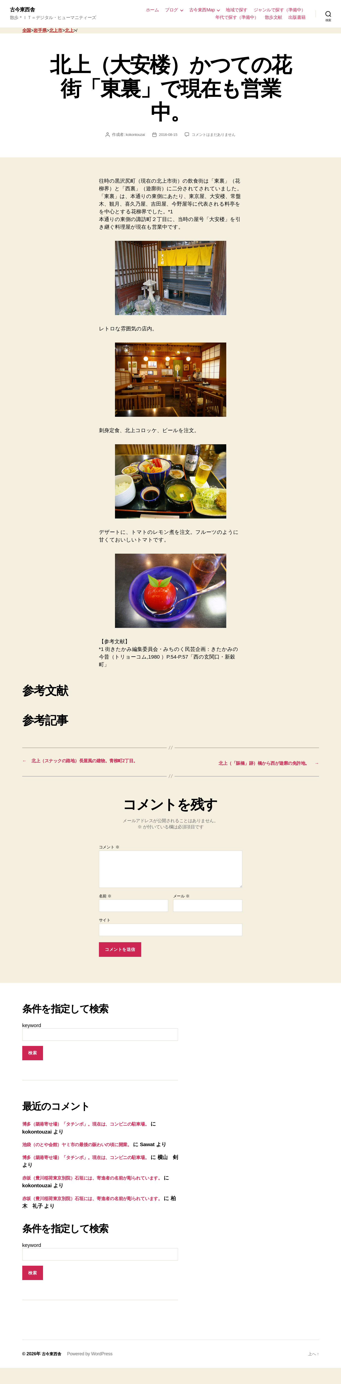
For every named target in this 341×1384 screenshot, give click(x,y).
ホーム (152, 10)
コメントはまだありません (214, 135)
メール (181, 904)
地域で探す (237, 10)
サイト (105, 928)
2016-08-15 (167, 135)
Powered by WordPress (92, 1369)
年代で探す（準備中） (237, 17)
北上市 (55, 31)
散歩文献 (273, 17)
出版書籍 (297, 17)
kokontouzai (133, 135)
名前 (105, 904)
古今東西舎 (24, 10)
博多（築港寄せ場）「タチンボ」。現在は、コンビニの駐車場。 (98, 1132)
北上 (69, 31)
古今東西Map (202, 10)
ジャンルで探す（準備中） (280, 10)
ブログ (171, 10)
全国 (26, 31)
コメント (109, 855)
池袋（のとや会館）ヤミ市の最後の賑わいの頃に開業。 (87, 1152)
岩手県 (39, 31)
